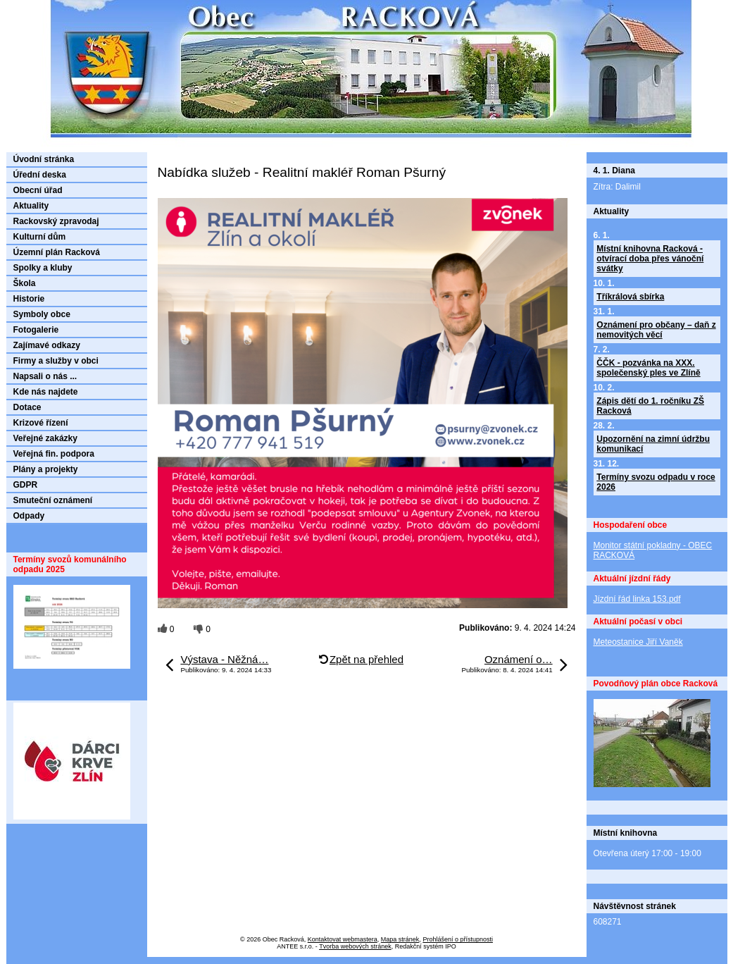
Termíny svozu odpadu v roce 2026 (655, 482)
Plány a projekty (45, 469)
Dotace (27, 407)
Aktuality (31, 206)
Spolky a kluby (43, 268)
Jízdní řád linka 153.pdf (637, 599)
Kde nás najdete (45, 392)
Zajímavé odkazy (46, 345)
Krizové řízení (40, 423)
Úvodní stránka (44, 159)
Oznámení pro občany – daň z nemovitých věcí (655, 330)
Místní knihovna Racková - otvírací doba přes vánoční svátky (649, 258)
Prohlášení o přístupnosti (457, 939)
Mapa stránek (400, 939)
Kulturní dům (39, 237)
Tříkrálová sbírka (630, 297)
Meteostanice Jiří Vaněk (638, 642)
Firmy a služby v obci (56, 361)
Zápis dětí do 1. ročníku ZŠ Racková (650, 406)
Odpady (29, 516)
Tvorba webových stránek (355, 946)
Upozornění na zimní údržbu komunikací (653, 444)
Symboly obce (41, 314)
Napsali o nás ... (45, 376)
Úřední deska (39, 175)
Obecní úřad (38, 190)
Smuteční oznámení (53, 500)
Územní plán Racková (56, 252)
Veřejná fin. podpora (53, 454)
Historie (29, 299)
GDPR (25, 485)
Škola (24, 283)
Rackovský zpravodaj (56, 221)
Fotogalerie (36, 330)
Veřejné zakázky (45, 438)
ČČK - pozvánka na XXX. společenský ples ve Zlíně (648, 368)
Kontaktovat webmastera (342, 939)
